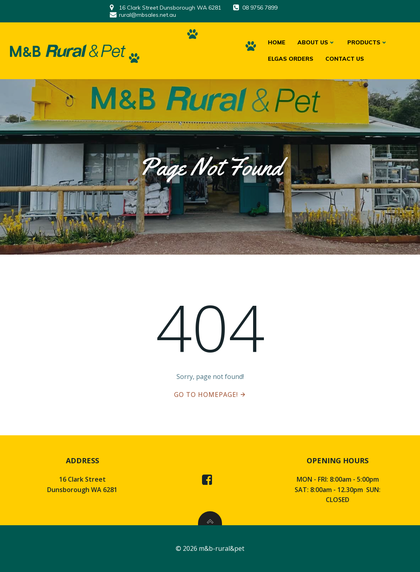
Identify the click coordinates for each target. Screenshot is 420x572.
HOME (276, 42)
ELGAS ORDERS (290, 58)
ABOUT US (316, 42)
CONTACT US (344, 58)
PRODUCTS (367, 42)
